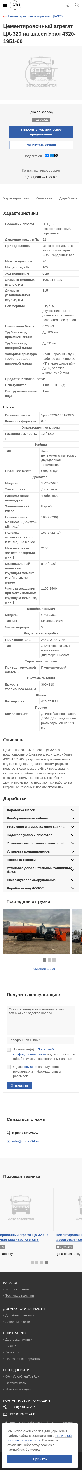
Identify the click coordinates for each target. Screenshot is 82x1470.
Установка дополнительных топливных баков (39, 869)
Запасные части (17, 1322)
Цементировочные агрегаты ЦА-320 (35, 16)
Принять (40, 1459)
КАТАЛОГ (10, 1282)
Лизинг (10, 1346)
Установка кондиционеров (28, 851)
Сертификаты (15, 1383)
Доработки (68, 198)
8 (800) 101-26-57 (44, 177)
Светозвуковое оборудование (31, 880)
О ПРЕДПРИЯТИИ (17, 1370)
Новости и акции (18, 1389)
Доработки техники (19, 1315)
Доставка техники (18, 1339)
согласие (30, 1067)
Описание (44, 198)
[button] (44, 960)
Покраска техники (21, 859)
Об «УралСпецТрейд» (22, 1376)
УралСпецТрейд (28, 5)
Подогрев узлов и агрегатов (29, 835)
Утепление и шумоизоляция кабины (36, 826)
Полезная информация (23, 1359)
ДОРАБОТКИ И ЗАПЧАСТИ (24, 1309)
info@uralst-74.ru (23, 1414)
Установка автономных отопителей (35, 843)
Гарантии (12, 1352)
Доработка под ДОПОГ (25, 888)
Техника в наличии (19, 1295)
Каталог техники (17, 1289)
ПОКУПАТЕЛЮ (14, 1333)
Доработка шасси (21, 810)
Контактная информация (26, 1400)
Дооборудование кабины (27, 818)
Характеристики (16, 198)
